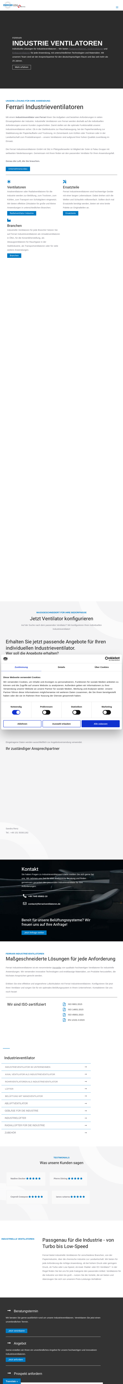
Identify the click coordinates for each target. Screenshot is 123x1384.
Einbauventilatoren (21, 53)
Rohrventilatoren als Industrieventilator (31, 1083)
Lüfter (9, 1090)
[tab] (46, 1068)
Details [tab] (61, 667)
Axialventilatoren (95, 49)
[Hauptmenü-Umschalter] (117, 7)
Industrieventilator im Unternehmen (27, 1068)
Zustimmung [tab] (21, 667)
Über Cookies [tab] (102, 667)
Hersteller (57, 968)
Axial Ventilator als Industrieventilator (30, 1075)
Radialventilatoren (77, 49)
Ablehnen (22, 723)
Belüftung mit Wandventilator (24, 1097)
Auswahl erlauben (61, 723)
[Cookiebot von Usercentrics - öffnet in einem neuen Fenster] (107, 659)
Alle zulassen (100, 723)
